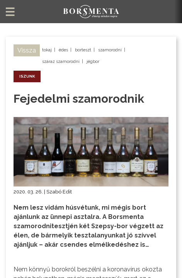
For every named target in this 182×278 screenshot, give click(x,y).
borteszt (83, 50)
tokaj (47, 50)
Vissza (26, 50)
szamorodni (110, 50)
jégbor (93, 61)
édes (63, 50)
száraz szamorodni (61, 61)
